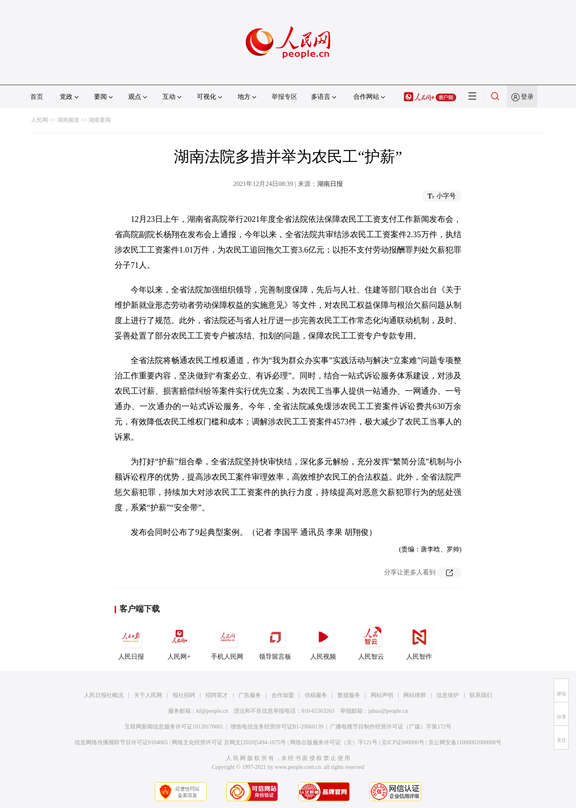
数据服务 (349, 695)
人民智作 (419, 641)
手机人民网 (227, 641)
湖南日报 (330, 183)
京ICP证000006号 (403, 742)
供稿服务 (316, 695)
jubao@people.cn (388, 711)
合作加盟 (282, 695)
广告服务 (249, 695)
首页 (36, 96)
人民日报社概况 (103, 695)
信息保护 (447, 695)
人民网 (39, 120)
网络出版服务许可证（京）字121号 (334, 742)
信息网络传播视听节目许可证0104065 (121, 742)
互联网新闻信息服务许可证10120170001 (174, 727)
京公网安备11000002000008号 (464, 742)
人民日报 (131, 641)
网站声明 (382, 695)
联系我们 (481, 695)
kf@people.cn (212, 711)
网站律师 (414, 695)
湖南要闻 (99, 120)
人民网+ (179, 641)
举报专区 (284, 96)
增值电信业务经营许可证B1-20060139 (276, 727)
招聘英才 (216, 695)
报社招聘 (184, 695)
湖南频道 (68, 120)
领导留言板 (275, 641)
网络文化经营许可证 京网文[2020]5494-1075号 (229, 742)
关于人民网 (148, 695)
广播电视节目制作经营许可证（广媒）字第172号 (390, 727)
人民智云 (371, 641)
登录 (527, 96)
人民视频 (323, 641)
